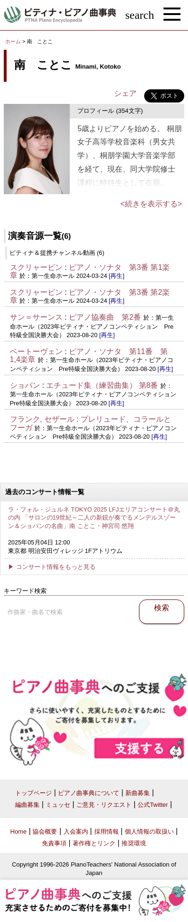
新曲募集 (137, 792)
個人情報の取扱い (149, 831)
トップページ (33, 792)
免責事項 (54, 843)
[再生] (116, 275)
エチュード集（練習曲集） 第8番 (102, 385)
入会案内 (76, 831)
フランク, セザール (42, 419)
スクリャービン (36, 267)
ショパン (25, 385)
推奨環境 (134, 843)
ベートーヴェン (36, 351)
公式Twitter (153, 804)
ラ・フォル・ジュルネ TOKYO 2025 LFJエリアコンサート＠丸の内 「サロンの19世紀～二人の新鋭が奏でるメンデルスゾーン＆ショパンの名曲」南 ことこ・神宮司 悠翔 (94, 517)
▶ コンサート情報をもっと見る (52, 566)
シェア (125, 93)
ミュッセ (58, 804)
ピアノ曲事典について (88, 792)
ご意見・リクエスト (103, 804)
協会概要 (45, 831)
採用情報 (106, 831)
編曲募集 (27, 804)
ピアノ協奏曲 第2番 (105, 317)
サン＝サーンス (36, 317)
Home (18, 831)
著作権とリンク (94, 843)
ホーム (13, 41)
